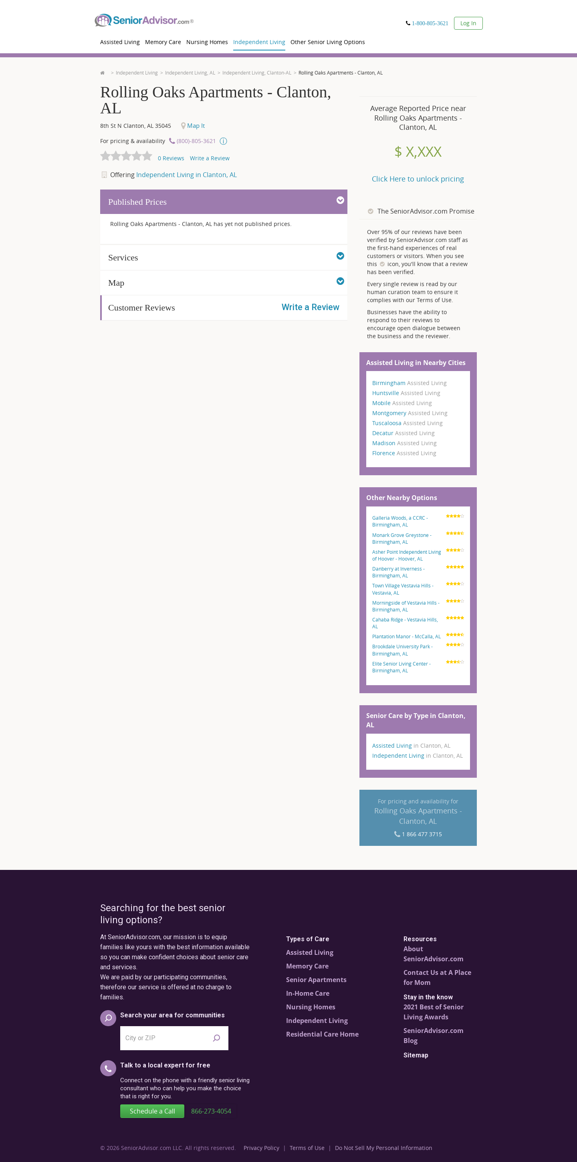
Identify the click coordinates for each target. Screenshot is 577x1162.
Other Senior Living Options (328, 42)
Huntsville (406, 393)
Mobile (402, 403)
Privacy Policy (261, 1148)
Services (226, 256)
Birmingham (409, 383)
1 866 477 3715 (422, 834)
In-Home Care (307, 993)
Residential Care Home (322, 1034)
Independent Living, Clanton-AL (256, 72)
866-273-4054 (211, 1111)
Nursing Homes (207, 42)
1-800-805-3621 (430, 23)
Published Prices (226, 201)
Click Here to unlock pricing (418, 179)
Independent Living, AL (190, 72)
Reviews (171, 158)
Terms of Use (307, 1148)
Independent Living (259, 42)
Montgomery (410, 413)
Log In (468, 23)
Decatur (403, 433)
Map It (193, 125)
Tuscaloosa (407, 423)
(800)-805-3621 (196, 141)
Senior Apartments (316, 979)
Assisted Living (120, 42)
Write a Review (210, 158)
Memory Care (163, 42)
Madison (404, 443)
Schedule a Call (152, 1111)
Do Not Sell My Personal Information (383, 1148)
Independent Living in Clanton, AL (186, 174)
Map (226, 282)
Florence (404, 453)
